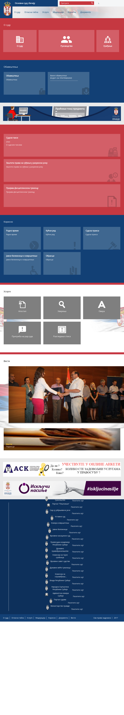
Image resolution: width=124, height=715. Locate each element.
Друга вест (18, 424)
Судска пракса (92, 234)
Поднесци (10, 446)
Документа (85, 12)
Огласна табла (31, 12)
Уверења (62, 311)
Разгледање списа (62, 336)
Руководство (67, 46)
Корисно (72, 12)
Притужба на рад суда (22, 336)
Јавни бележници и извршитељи (20, 259)
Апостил (22, 311)
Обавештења (11, 79)
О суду (17, 12)
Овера (102, 311)
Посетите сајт (78, 500)
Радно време (11, 234)
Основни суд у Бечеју (25, 3)
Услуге (45, 12)
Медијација (58, 12)
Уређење (107, 46)
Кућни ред (50, 234)
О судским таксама (14, 145)
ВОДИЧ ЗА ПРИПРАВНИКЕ (61, 78)
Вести (73, 618)
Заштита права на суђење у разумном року (24, 167)
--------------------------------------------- (64, 80)
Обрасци (49, 259)
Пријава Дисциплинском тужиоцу (20, 192)
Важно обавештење (58, 75)
